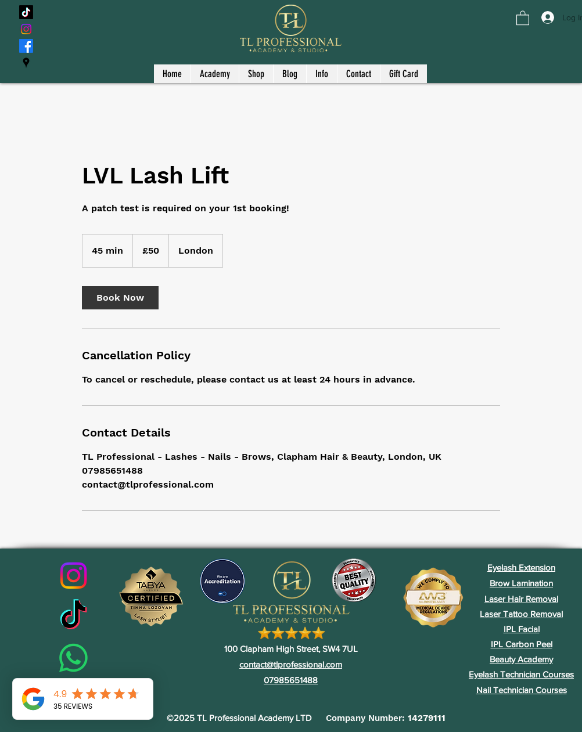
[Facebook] (26, 46)
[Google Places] (26, 63)
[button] (522, 17)
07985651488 (291, 680)
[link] (120, 297)
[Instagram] (26, 29)
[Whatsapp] (73, 658)
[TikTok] (26, 12)
